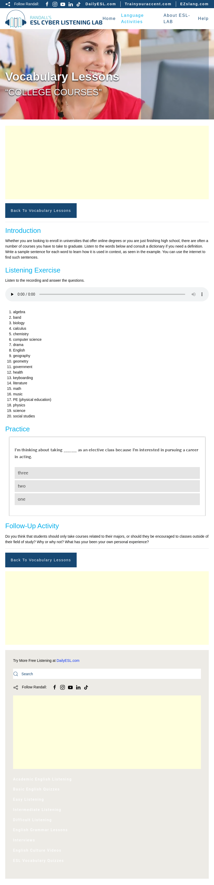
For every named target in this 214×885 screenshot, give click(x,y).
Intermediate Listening (37, 810)
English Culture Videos (37, 850)
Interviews (24, 840)
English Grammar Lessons (40, 830)
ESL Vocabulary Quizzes (38, 860)
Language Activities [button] (132, 18)
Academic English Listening (42, 779)
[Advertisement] (107, 162)
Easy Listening (28, 799)
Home (109, 18)
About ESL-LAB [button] (177, 18)
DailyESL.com (101, 4)
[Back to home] (54, 18)
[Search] (107, 674)
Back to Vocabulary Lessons (41, 210)
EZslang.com (194, 4)
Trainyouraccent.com (148, 4)
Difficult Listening (32, 820)
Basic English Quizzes (36, 789)
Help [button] (203, 18)
